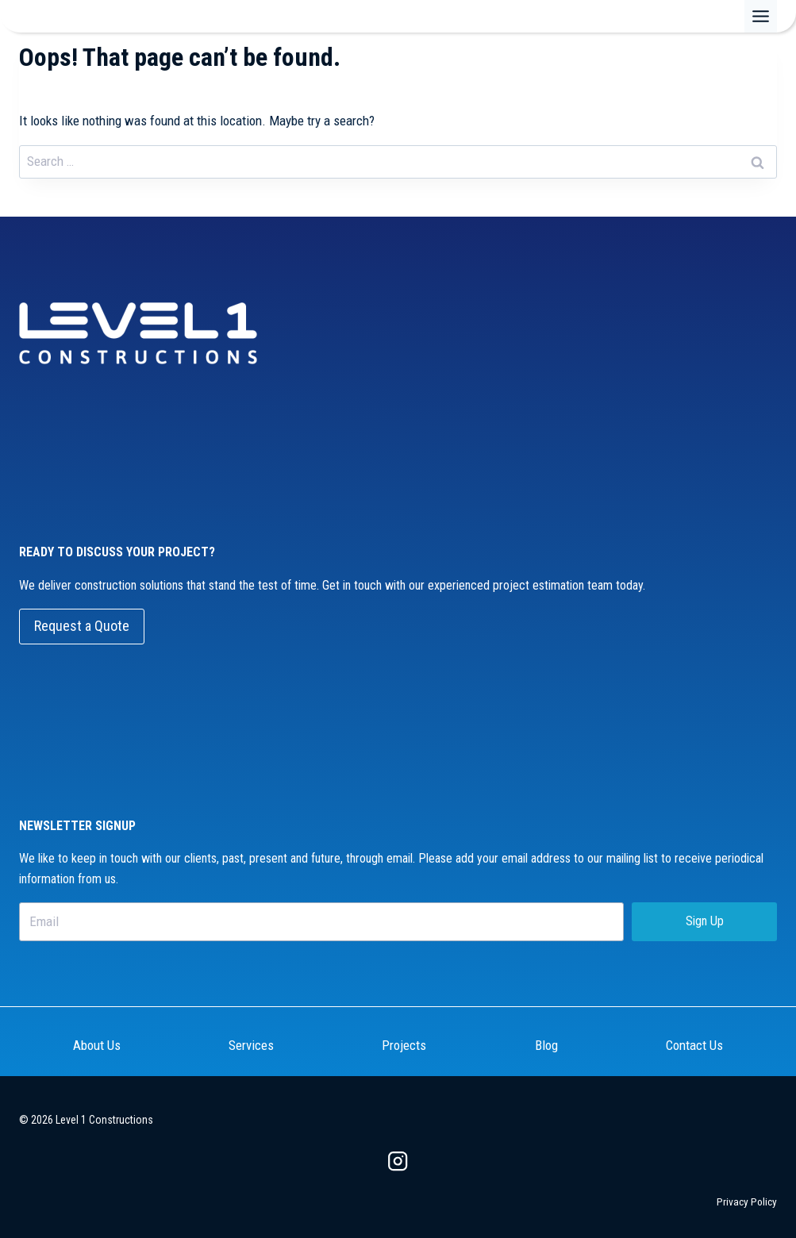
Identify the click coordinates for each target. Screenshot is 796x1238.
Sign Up (705, 920)
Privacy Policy (747, 1201)
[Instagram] (398, 1161)
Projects (404, 1045)
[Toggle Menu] (760, 16)
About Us (97, 1045)
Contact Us (694, 1045)
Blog (546, 1045)
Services (251, 1045)
